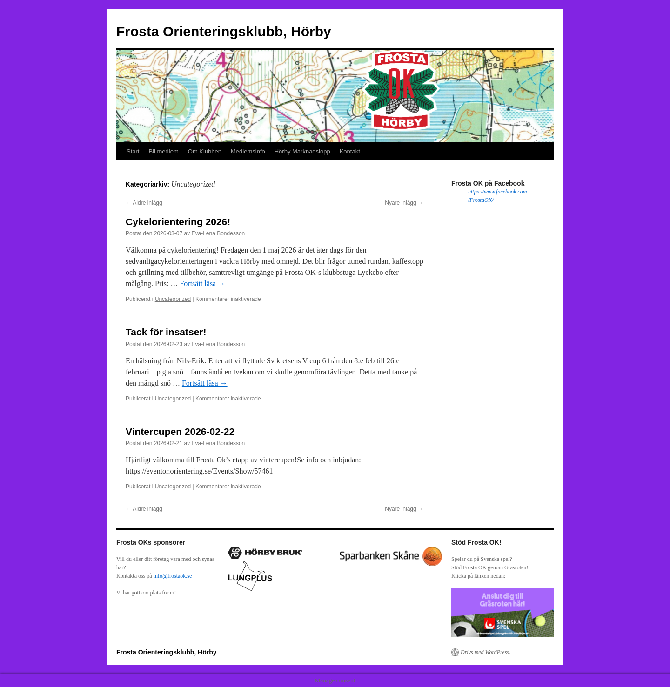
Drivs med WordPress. (485, 652)
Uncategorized (173, 299)
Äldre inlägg (144, 203)
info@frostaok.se (173, 576)
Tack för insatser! (166, 332)
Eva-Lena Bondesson (218, 233)
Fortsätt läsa (202, 283)
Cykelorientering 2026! (178, 221)
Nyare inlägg (404, 203)
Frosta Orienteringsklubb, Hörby (223, 31)
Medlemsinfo (248, 151)
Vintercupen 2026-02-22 (180, 431)
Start (133, 151)
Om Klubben (204, 151)
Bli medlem (163, 151)
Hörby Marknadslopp (302, 151)
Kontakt (350, 151)
